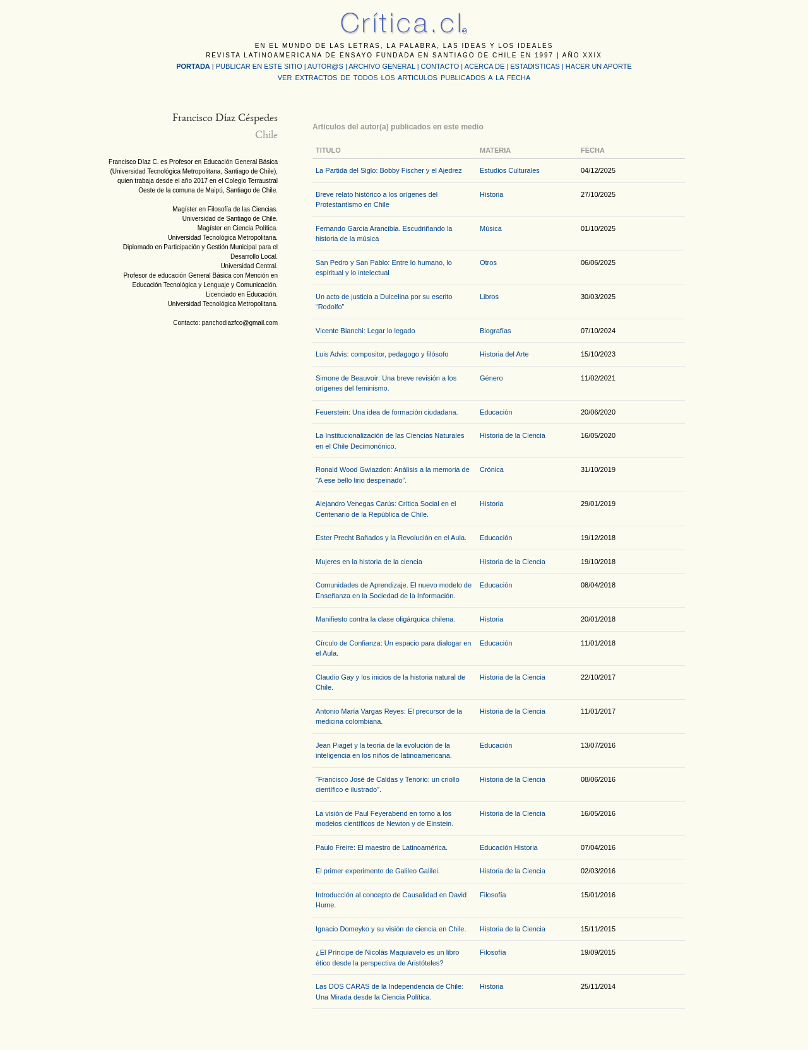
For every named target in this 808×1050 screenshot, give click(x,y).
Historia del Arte (504, 354)
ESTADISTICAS (535, 66)
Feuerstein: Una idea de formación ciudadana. (387, 412)
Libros (489, 296)
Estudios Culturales (510, 170)
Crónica (492, 469)
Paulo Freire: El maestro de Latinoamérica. (382, 847)
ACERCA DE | (488, 66)
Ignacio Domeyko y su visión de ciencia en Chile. (391, 929)
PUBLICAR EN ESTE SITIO (259, 66)
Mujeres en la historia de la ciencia (369, 561)
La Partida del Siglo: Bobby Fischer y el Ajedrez (389, 170)
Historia (491, 194)
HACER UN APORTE (599, 66)
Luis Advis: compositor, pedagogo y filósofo (382, 354)
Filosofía (493, 895)
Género (491, 378)
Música (491, 228)
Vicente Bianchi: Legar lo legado (365, 330)
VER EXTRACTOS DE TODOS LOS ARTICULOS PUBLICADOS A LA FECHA (404, 77)
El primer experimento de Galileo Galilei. (378, 871)
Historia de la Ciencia (512, 435)
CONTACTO (440, 66)
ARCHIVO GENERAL (381, 66)
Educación (496, 412)
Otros (488, 262)
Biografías (495, 330)
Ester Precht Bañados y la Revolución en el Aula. (391, 537)
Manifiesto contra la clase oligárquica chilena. (385, 619)
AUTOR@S (326, 66)
